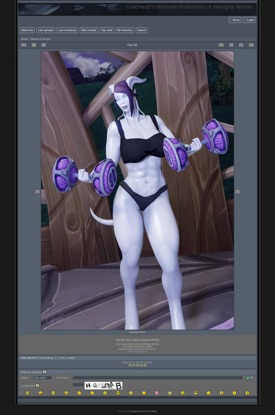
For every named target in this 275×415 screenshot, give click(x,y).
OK (249, 378)
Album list (27, 30)
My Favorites (125, 30)
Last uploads (45, 30)
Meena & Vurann (40, 39)
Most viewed (88, 30)
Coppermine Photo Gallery (143, 411)
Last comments (67, 30)
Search (141, 30)
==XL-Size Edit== (137, 351)
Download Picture (137, 332)
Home (236, 20)
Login (250, 20)
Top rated (107, 30)
